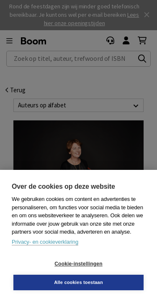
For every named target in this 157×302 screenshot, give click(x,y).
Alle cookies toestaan (78, 282)
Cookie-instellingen (78, 264)
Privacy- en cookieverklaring (45, 242)
